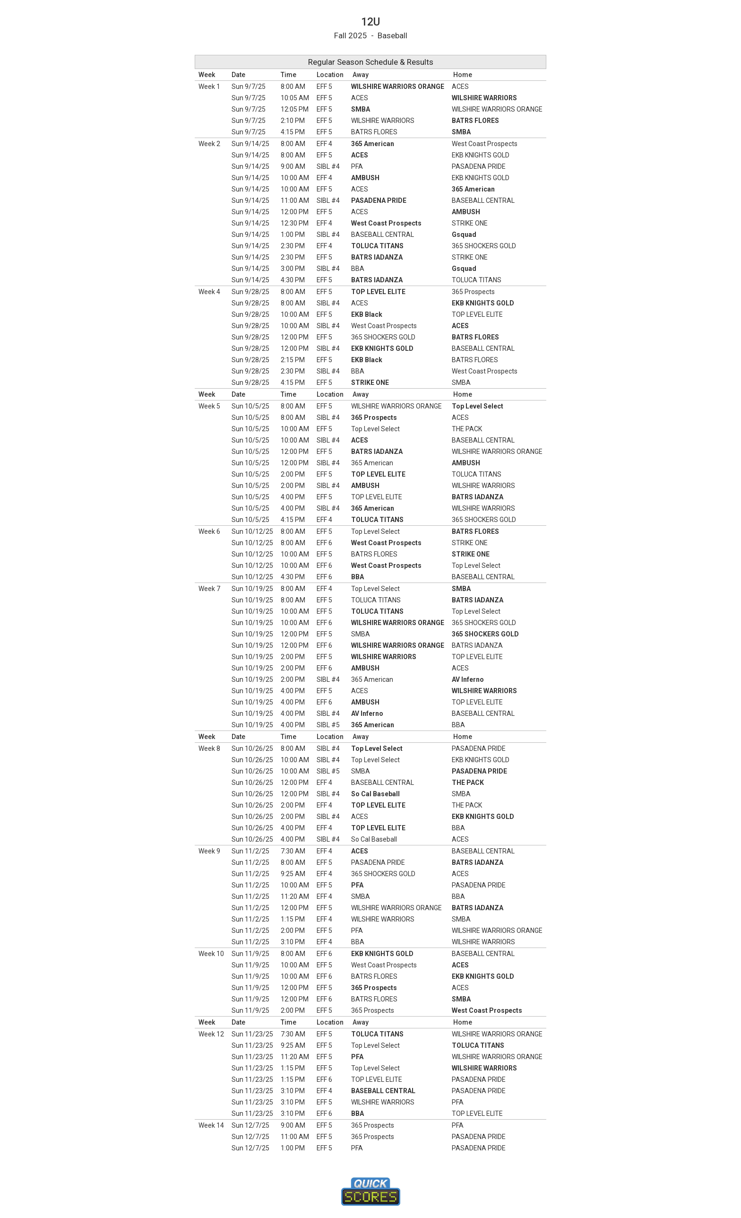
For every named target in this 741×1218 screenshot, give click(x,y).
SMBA (360, 109)
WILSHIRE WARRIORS (484, 98)
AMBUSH (365, 178)
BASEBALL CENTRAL (483, 200)
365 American (372, 144)
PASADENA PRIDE (479, 166)
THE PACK (467, 429)
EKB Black (366, 314)
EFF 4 (324, 144)
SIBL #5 (328, 725)
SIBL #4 (328, 166)
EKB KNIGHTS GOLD (480, 155)
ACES (460, 86)
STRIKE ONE (470, 223)
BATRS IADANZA (377, 257)
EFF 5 (324, 86)
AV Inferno (468, 679)
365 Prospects (473, 292)
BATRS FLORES (475, 120)
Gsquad (464, 234)
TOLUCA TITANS (377, 246)
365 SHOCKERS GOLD (484, 246)
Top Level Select (477, 406)
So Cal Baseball (375, 794)
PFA (357, 166)
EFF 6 (324, 543)
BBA (357, 268)
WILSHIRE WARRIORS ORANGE (397, 86)
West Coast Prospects (484, 144)
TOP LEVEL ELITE (378, 292)
